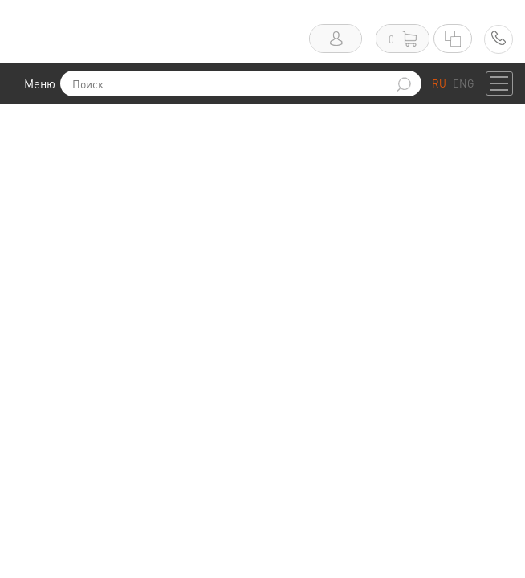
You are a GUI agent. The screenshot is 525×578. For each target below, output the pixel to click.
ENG (463, 83)
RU (439, 83)
